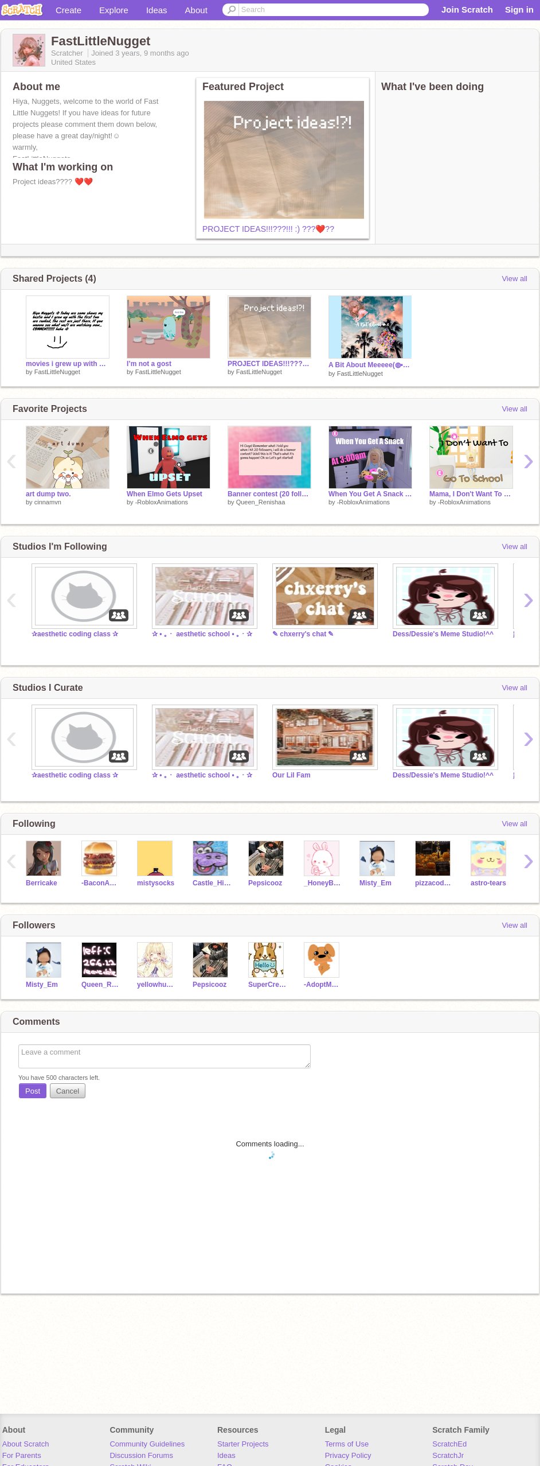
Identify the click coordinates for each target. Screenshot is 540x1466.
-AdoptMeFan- (323, 985)
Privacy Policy (348, 1455)
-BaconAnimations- (100, 883)
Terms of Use (347, 1444)
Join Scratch (467, 9)
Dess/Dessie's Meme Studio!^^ (443, 634)
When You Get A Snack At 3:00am (370, 494)
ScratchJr (448, 1455)
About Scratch (25, 1444)
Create (68, 10)
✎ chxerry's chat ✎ (303, 634)
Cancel (67, 1091)
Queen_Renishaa (260, 502)
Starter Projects (243, 1444)
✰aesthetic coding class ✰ (75, 634)
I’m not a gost (149, 364)
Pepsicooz (265, 883)
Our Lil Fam (291, 775)
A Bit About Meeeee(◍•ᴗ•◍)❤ (370, 365)
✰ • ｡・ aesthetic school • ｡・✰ (202, 634)
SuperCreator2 (267, 985)
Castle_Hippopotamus (212, 883)
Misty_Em (375, 883)
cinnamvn (47, 502)
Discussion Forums (141, 1455)
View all (514, 278)
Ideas (156, 10)
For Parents (21, 1455)
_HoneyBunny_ (323, 883)
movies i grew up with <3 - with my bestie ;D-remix (67, 364)
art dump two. (48, 494)
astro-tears (488, 883)
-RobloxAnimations (161, 502)
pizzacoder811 (434, 883)
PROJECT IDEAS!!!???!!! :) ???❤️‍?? (268, 229)
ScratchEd (449, 1444)
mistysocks (155, 883)
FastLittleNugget (57, 371)
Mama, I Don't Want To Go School (471, 494)
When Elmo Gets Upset (164, 494)
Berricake (41, 883)
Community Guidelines (147, 1444)
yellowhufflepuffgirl (156, 985)
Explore (113, 10)
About (196, 10)
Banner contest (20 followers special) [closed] (269, 494)
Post (32, 1091)
